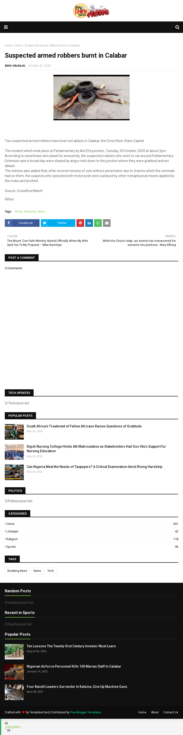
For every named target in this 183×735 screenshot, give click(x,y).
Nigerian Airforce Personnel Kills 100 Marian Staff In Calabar (74, 666)
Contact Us (170, 712)
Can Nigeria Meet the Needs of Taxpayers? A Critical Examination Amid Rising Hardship (94, 467)
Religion (92, 539)
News (18, 45)
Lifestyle (92, 531)
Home (9, 45)
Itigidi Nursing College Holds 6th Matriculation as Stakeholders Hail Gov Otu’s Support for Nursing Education (96, 449)
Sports (92, 546)
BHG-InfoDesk (15, 65)
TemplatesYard (39, 712)
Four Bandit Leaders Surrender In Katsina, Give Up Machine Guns (77, 687)
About (155, 712)
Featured (30, 211)
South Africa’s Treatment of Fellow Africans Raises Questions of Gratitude (84, 426)
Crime (18, 211)
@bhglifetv (13, 727)
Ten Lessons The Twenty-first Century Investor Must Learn (71, 646)
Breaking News (17, 571)
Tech (50, 571)
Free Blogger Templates (85, 712)
